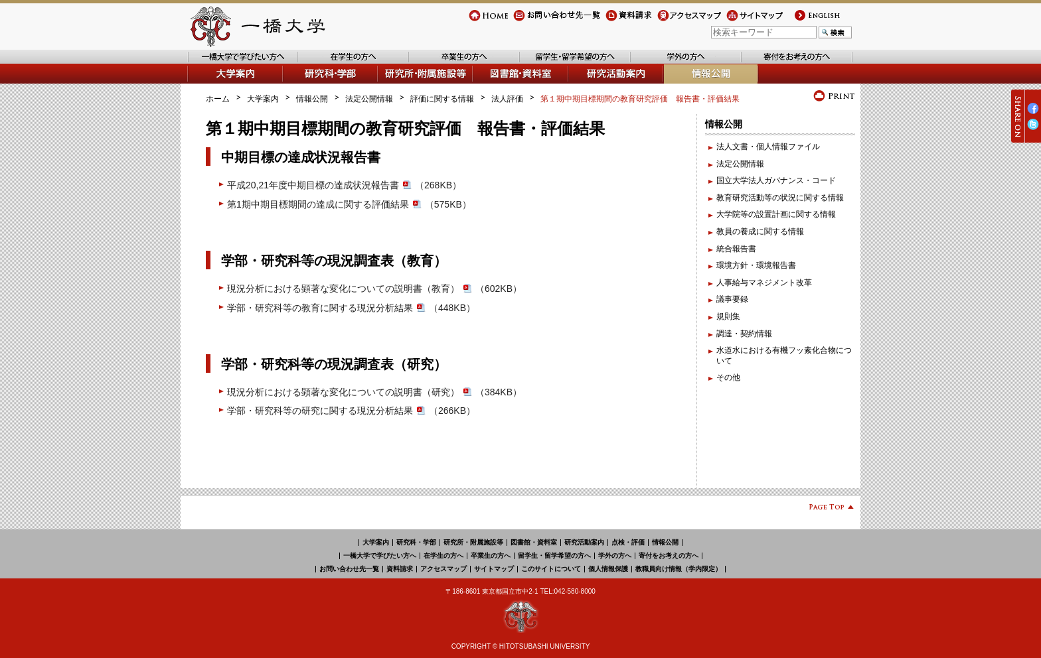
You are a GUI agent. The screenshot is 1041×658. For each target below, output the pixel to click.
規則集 (728, 316)
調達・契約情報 (744, 333)
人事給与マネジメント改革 (764, 282)
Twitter (1033, 129)
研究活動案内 (593, 83)
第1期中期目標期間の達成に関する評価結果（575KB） (349, 204)
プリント (834, 95)
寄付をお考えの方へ (777, 63)
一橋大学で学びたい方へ (231, 63)
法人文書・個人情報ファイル (768, 146)
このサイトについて (551, 568)
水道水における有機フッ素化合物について (784, 355)
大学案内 (203, 83)
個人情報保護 (608, 568)
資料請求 (399, 568)
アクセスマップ (443, 568)
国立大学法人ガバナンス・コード (776, 180)
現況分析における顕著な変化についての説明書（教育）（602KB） (374, 288)
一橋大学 (256, 26)
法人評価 (507, 98)
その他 (728, 377)
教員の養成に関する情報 (760, 231)
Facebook (1033, 113)
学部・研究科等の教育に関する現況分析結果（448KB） (351, 307)
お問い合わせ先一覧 (349, 568)
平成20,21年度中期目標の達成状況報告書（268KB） (344, 185)
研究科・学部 (416, 542)
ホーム (218, 98)
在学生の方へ (322, 63)
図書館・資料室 (501, 83)
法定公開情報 (369, 98)
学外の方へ (651, 63)
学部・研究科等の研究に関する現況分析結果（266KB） (351, 410)
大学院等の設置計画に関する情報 (776, 214)
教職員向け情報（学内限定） (678, 568)
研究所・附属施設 (410, 83)
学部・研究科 (307, 83)
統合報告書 (736, 248)
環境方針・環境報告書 (756, 265)
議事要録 (732, 299)
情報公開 (680, 83)
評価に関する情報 (442, 98)
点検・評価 (628, 542)
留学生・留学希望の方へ (563, 63)
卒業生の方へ (433, 63)
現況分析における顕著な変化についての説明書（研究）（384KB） (374, 392)
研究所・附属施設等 (473, 542)
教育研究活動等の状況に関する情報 (780, 197)
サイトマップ (494, 568)
